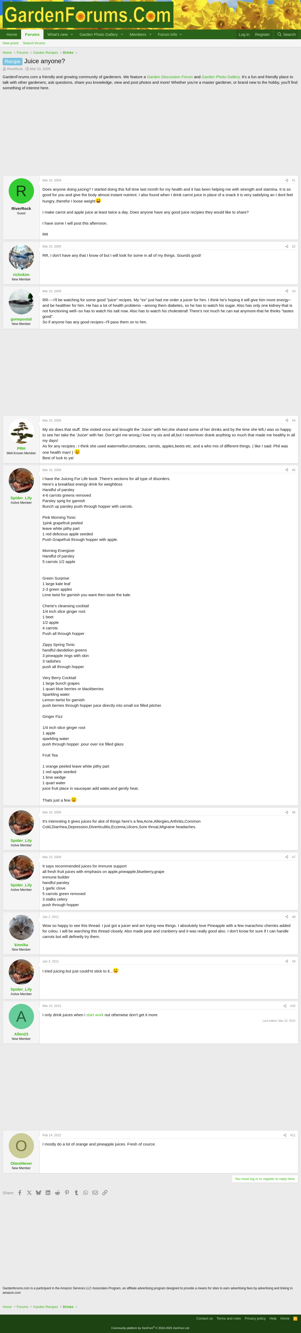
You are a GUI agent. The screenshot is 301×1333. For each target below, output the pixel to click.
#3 (293, 291)
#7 (293, 857)
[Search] (286, 34)
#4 (293, 420)
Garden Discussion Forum (170, 77)
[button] (72, 34)
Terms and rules (229, 1318)
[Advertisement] (150, 133)
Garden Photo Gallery (99, 34)
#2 (293, 246)
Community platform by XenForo (150, 1328)
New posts (11, 43)
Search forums (34, 43)
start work (95, 1015)
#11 (292, 1135)
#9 (293, 961)
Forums (32, 34)
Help (273, 1318)
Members (138, 34)
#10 (292, 1006)
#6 (293, 812)
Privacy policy (255, 1318)
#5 (293, 470)
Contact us (204, 1318)
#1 (293, 180)
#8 (293, 917)
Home (12, 34)
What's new (57, 34)
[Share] (286, 180)
